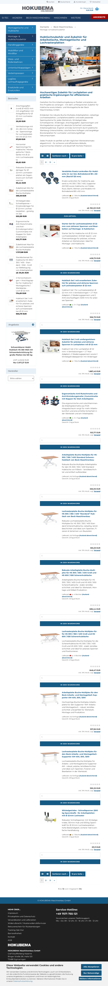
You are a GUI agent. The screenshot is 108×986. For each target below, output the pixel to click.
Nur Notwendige (91, 973)
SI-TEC (5, 18)
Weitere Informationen (90, 978)
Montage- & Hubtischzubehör (17, 38)
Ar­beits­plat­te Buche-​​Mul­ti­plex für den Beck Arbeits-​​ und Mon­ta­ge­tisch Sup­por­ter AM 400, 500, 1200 (80, 695)
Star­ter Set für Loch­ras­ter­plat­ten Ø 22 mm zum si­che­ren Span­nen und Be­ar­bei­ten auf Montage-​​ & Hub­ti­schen (80, 226)
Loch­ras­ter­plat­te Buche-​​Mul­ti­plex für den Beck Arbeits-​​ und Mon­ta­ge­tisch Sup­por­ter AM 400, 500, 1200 (79, 754)
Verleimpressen (16, 73)
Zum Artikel (70, 216)
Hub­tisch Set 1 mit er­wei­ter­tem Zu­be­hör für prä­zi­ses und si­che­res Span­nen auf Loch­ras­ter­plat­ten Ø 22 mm (80, 283)
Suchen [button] (50, 2)
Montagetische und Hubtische (18, 29)
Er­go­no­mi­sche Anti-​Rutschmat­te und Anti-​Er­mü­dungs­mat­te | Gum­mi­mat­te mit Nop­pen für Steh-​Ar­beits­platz (80, 396)
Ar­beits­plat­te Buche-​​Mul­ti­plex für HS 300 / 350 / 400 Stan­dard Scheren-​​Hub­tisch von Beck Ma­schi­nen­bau (79, 457)
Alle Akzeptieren (91, 967)
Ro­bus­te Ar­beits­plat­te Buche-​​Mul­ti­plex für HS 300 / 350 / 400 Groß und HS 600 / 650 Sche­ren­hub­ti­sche (79, 572)
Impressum (13, 913)
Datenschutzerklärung (22, 981)
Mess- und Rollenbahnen (15, 60)
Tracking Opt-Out (16, 930)
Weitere (76, 18)
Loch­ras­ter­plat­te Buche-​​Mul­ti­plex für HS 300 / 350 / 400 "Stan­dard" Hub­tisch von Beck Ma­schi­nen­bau (79, 514)
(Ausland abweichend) (89, 196)
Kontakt (11, 937)
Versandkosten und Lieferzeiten (22, 920)
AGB (10, 940)
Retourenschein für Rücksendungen (24, 926)
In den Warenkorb (70, 273)
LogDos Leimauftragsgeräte (18, 80)
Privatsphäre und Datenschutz (21, 916)
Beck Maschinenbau (38, 18)
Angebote (99, 17)
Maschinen (60, 18)
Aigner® (17, 18)
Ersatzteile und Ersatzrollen (16, 89)
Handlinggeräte (16, 45)
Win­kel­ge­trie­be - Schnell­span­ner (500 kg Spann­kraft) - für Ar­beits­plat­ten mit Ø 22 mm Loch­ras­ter (80, 813)
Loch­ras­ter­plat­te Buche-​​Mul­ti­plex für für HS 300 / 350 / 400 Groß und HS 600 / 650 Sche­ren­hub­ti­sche (79, 634)
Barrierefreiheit (15, 933)
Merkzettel (95, 2)
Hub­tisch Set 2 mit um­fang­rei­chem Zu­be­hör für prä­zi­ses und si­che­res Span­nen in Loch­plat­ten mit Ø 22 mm (79, 342)
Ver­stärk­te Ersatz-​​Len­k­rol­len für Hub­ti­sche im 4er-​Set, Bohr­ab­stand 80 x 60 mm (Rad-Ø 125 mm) (80, 174)
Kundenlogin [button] (80, 2)
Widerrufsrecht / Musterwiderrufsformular (27, 923)
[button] (64, 2)
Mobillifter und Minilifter (15, 52)
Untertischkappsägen (19, 67)
